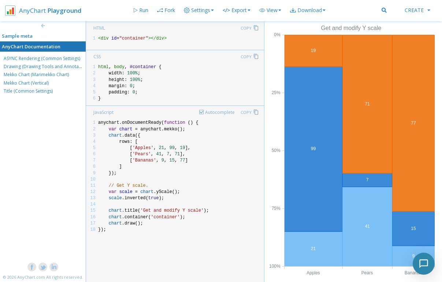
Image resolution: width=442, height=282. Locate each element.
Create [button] (417, 10)
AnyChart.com (31, 277)
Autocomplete (220, 112)
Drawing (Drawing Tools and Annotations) (47, 66)
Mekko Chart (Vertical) (26, 83)
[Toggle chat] (424, 264)
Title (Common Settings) (28, 91)
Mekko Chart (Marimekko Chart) (36, 74)
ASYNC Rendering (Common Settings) (42, 58)
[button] (270, 10)
